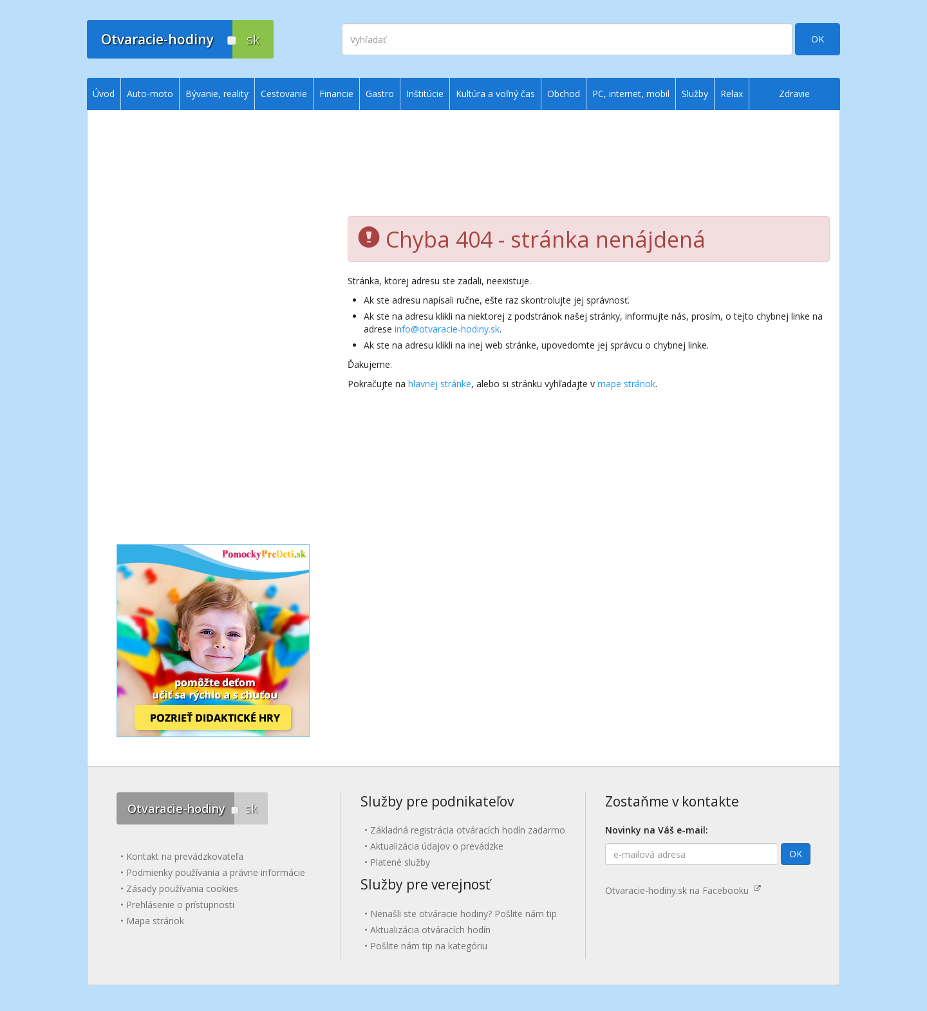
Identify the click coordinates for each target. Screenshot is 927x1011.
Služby (695, 93)
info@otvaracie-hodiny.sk (447, 329)
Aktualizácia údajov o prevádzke (436, 846)
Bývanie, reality (216, 93)
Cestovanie (284, 93)
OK (817, 39)
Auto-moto (150, 93)
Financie (336, 93)
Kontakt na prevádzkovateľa (184, 856)
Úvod (104, 93)
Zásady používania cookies (182, 888)
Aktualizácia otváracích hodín (430, 930)
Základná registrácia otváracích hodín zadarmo (467, 830)
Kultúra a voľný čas (495, 93)
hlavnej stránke (439, 384)
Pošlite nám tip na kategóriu (428, 946)
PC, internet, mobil (631, 93)
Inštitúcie (425, 93)
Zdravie (794, 93)
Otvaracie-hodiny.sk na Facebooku (683, 890)
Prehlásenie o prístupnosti (180, 904)
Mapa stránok (155, 921)
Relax (731, 93)
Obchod (563, 93)
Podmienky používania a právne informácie (215, 872)
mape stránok (626, 384)
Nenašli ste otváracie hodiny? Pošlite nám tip (463, 913)
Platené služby (400, 862)
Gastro (380, 93)
